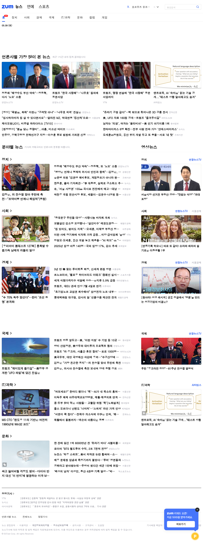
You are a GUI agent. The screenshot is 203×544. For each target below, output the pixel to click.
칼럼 (92, 17)
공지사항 (76, 525)
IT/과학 (65, 17)
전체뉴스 (27, 516)
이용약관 (23, 525)
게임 (104, 17)
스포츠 (44, 6)
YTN (105, 102)
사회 (27, 17)
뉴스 (18, 6)
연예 (30, 6)
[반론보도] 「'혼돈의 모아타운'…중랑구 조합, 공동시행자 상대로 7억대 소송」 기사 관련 (63, 506)
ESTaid (7, 533)
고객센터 (89, 525)
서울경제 (196, 211)
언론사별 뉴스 (9, 516)
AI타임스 (158, 102)
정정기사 (7, 493)
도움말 (101, 525)
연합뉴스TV (7, 102)
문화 (80, 17)
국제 (51, 17)
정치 (14, 17)
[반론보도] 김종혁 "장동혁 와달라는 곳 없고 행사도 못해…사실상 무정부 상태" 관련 (60, 498)
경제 (39, 17)
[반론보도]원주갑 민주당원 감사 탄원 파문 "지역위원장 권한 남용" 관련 (54, 502)
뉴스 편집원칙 (8, 525)
